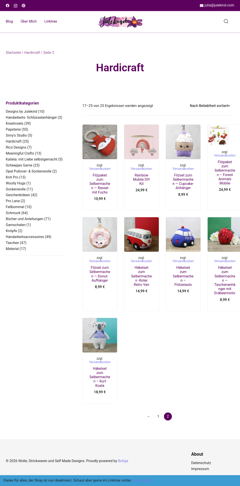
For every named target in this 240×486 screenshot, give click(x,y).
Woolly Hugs (16, 183)
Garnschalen (16, 225)
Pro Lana (13, 201)
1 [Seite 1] (158, 416)
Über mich (29, 21)
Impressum (200, 469)
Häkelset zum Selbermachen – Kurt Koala (99, 377)
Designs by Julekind (21, 111)
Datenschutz (201, 463)
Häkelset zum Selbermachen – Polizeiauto (183, 276)
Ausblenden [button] (142, 480)
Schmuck (13, 213)
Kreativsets (15, 123)
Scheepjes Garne (19, 165)
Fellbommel (15, 207)
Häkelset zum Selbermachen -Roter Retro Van (141, 276)
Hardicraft (32, 52)
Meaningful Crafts (20, 153)
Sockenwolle (16, 189)
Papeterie (13, 129)
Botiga (123, 461)
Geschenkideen (18, 195)
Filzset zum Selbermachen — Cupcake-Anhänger (183, 181)
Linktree (50, 21)
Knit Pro (12, 177)
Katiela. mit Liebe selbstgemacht (31, 159)
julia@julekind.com (217, 5)
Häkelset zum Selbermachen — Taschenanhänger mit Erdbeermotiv (224, 280)
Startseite (13, 52)
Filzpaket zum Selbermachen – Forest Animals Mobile (224, 172)
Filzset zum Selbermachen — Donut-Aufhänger (99, 274)
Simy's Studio (16, 135)
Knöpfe (11, 231)
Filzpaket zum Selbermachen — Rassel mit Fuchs (99, 183)
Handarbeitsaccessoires (25, 237)
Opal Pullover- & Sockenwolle (28, 171)
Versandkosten (99, 169)
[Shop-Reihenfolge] (209, 106)
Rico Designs (16, 147)
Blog (9, 21)
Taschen (12, 243)
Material (12, 249)
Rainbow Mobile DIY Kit (141, 179)
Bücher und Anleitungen (24, 219)
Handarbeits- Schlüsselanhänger (31, 117)
